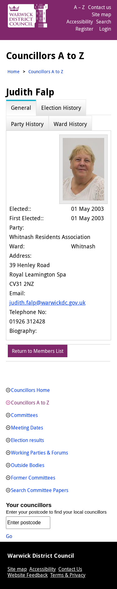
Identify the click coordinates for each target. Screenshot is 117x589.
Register (84, 28)
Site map (101, 14)
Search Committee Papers (39, 490)
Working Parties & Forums (39, 452)
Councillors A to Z (30, 402)
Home (13, 71)
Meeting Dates (27, 427)
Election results (27, 440)
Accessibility (79, 21)
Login (105, 28)
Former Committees (33, 477)
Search (103, 21)
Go (9, 536)
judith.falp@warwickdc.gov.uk (47, 302)
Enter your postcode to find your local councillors (56, 512)
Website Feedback (27, 574)
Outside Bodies (27, 465)
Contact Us (70, 569)
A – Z (79, 7)
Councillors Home (30, 390)
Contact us (99, 7)
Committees (24, 415)
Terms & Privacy (67, 574)
